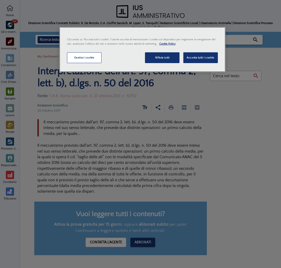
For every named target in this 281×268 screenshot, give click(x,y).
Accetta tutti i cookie (200, 57)
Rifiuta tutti (162, 57)
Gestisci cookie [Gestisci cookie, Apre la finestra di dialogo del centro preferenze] (84, 57)
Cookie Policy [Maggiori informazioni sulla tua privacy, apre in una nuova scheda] (167, 43)
